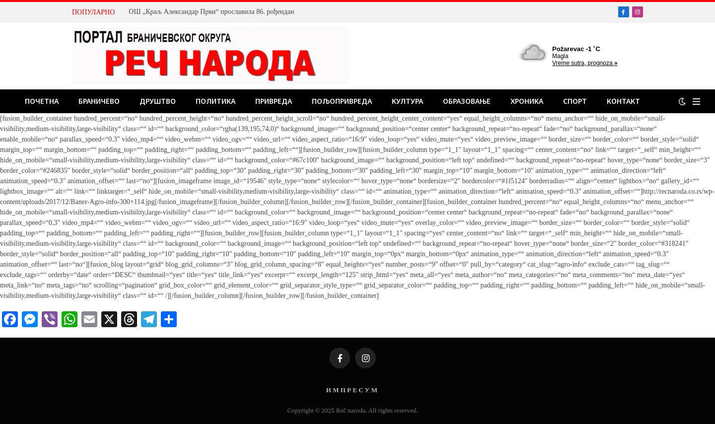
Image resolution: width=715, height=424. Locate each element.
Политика (215, 101)
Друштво (158, 101)
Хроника (526, 101)
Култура (407, 101)
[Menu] (696, 101)
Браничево (99, 101)
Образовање (467, 101)
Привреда (273, 101)
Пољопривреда (342, 101)
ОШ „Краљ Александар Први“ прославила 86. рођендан (211, 11)
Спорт (575, 101)
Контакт (623, 101)
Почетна (42, 101)
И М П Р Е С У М (351, 390)
